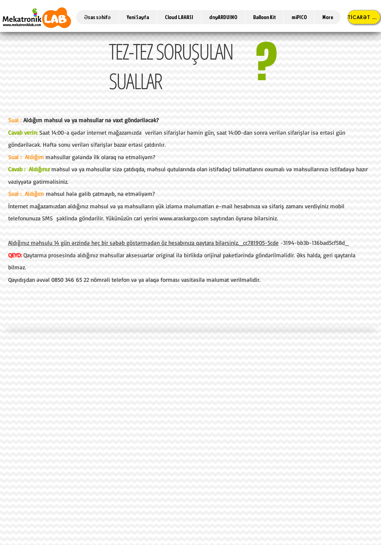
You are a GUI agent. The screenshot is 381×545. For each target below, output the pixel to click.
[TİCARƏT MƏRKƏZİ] (364, 17)
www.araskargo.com (184, 218)
